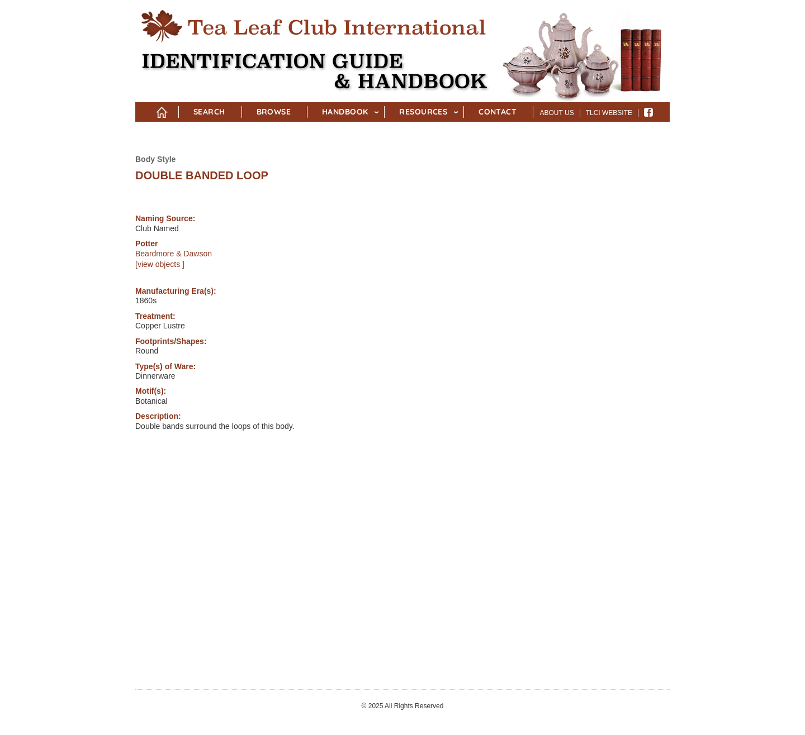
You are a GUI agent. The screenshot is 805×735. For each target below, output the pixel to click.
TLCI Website (609, 113)
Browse (274, 112)
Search (209, 112)
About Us (557, 113)
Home (162, 110)
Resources (423, 112)
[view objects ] (159, 264)
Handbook (345, 112)
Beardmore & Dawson (173, 253)
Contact (498, 112)
